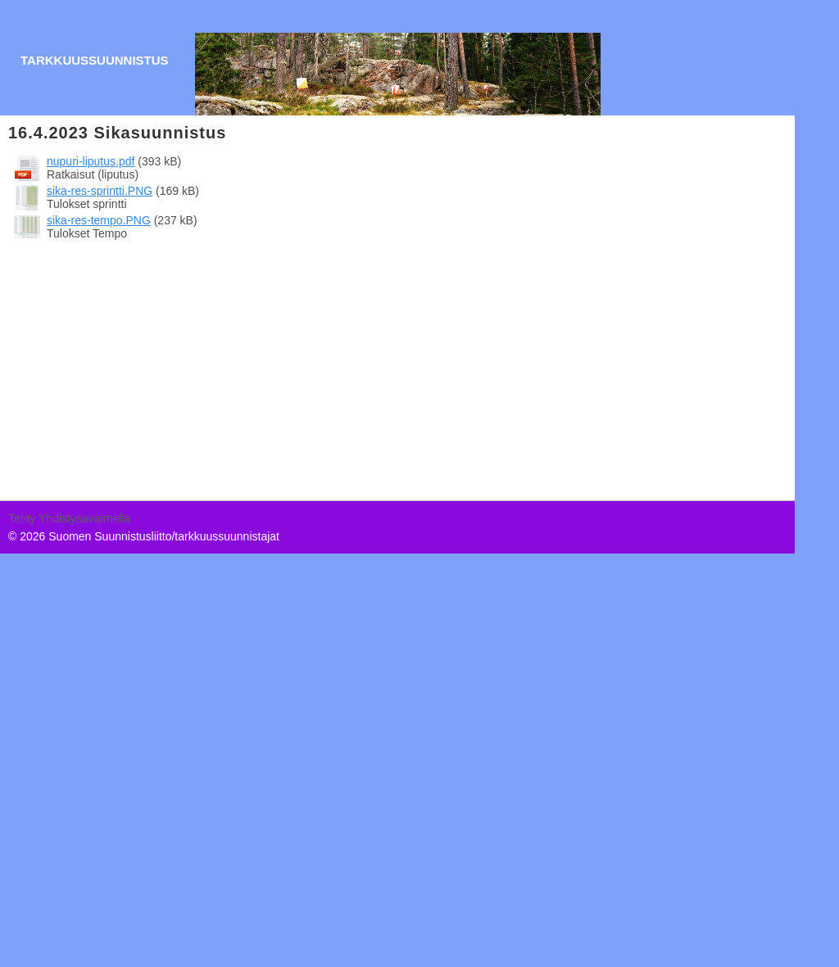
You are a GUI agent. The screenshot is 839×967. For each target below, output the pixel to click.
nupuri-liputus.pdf (90, 161)
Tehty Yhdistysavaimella (69, 518)
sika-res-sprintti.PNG (99, 190)
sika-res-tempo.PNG (99, 220)
